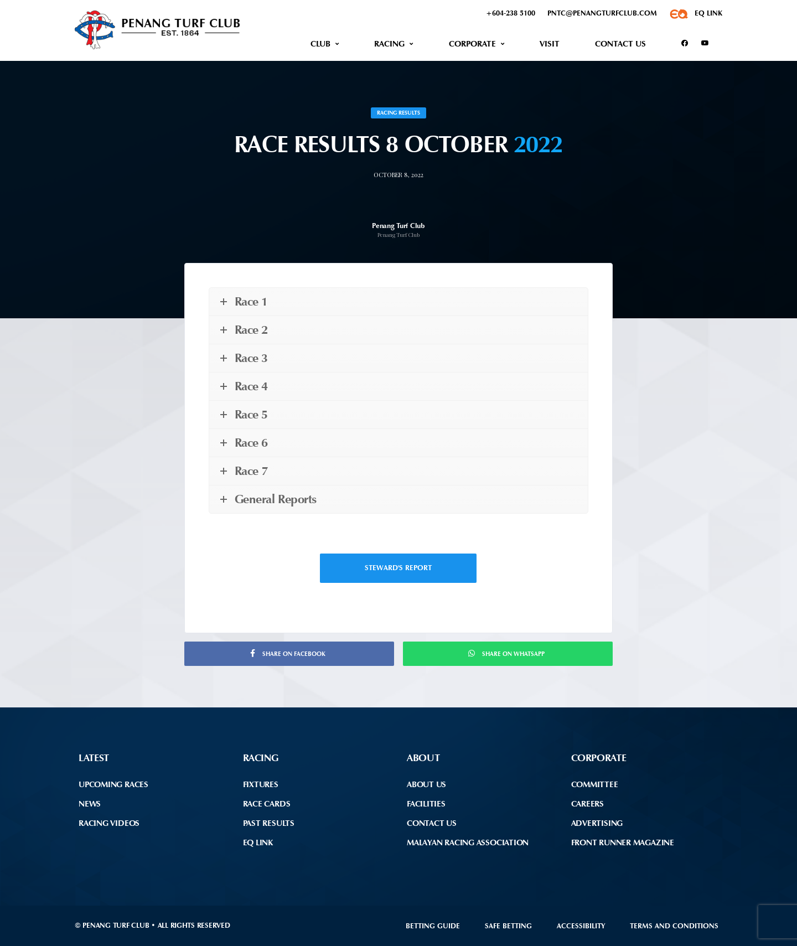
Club (320, 44)
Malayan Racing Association (468, 842)
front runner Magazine (622, 842)
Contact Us (620, 44)
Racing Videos (109, 823)
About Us (426, 784)
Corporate (472, 44)
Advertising (597, 823)
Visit (550, 44)
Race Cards (267, 804)
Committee (594, 784)
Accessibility (581, 926)
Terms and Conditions (674, 926)
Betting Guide (433, 926)
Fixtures (260, 784)
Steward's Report (398, 567)
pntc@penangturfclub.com (602, 13)
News (90, 804)
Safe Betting (508, 926)
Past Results (268, 823)
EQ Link (258, 842)
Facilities (426, 804)
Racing (389, 44)
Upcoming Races (113, 784)
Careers (587, 804)
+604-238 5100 (510, 13)
